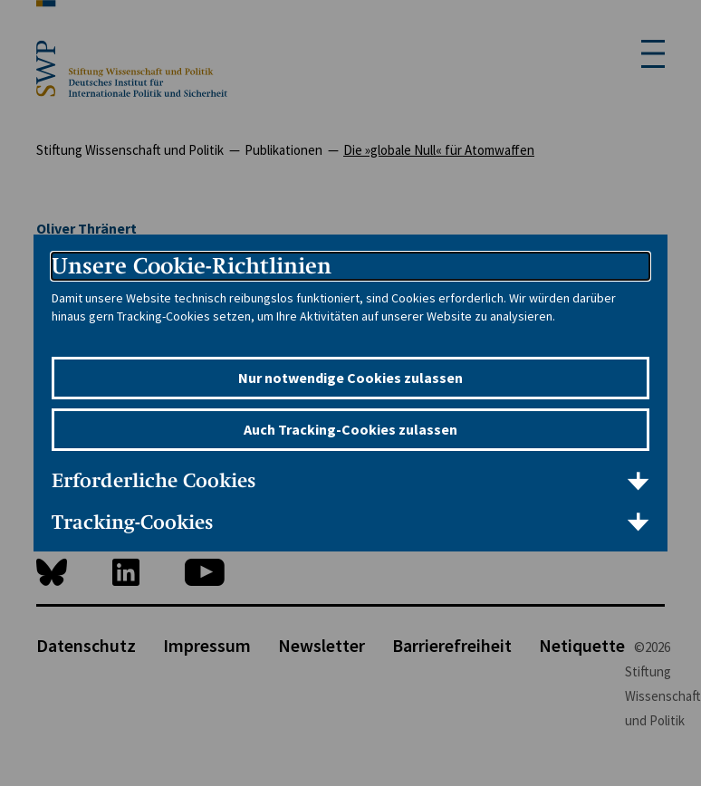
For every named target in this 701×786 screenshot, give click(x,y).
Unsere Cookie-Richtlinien (191, 266)
